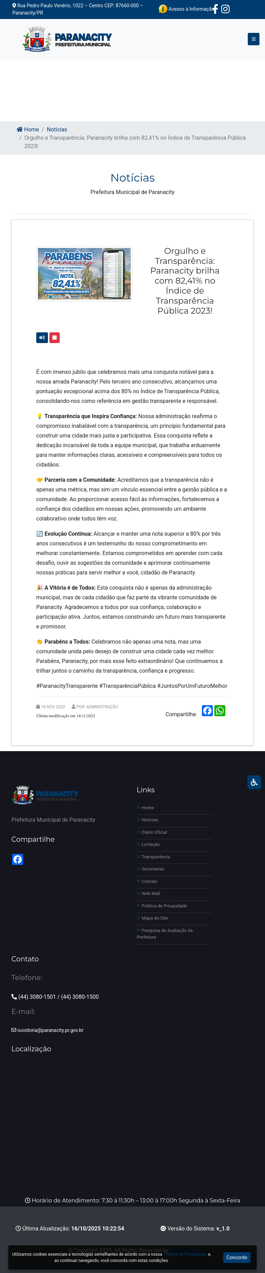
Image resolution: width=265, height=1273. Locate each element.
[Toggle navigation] (254, 39)
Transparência (153, 856)
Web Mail (148, 893)
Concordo (236, 1257)
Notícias (57, 129)
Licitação (148, 844)
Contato (147, 881)
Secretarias (150, 868)
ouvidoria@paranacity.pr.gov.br (47, 1030)
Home (28, 129)
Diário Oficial (152, 832)
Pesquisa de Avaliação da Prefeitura (165, 934)
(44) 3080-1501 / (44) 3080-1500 (55, 997)
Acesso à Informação (186, 8)
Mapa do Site (152, 918)
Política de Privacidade (162, 905)
